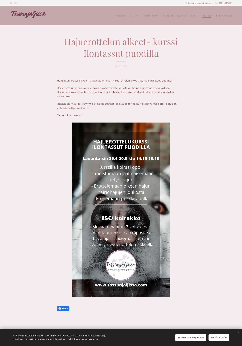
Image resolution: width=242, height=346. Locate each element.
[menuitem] (121, 15)
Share (63, 308)
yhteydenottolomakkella (72, 108)
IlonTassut (155, 80)
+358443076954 (225, 3)
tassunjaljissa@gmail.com (200, 3)
